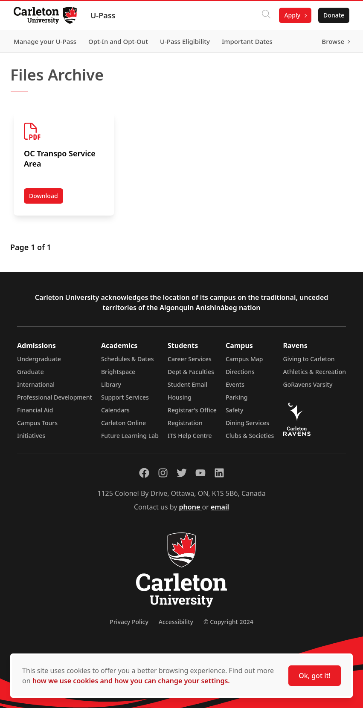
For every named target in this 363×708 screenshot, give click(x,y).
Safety (235, 410)
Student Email (187, 384)
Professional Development (54, 397)
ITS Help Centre (190, 436)
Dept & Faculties (191, 372)
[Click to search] (266, 15)
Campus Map (244, 359)
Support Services (125, 397)
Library (111, 384)
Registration (185, 423)
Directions (240, 372)
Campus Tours (37, 423)
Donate (333, 15)
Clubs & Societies (250, 436)
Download (46, 198)
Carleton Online (123, 423)
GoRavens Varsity (308, 384)
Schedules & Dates (127, 359)
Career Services (190, 359)
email (220, 507)
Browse (333, 41)
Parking (237, 397)
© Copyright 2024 (228, 622)
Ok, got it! (315, 675)
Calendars (115, 410)
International (36, 384)
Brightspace (118, 372)
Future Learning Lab (130, 436)
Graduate (30, 372)
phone (190, 507)
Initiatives (31, 436)
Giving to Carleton (309, 359)
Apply (292, 15)
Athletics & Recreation (314, 372)
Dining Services (247, 423)
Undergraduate (39, 359)
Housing (180, 397)
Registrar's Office (192, 410)
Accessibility (176, 622)
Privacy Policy (129, 622)
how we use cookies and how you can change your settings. (131, 680)
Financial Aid (35, 410)
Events (235, 384)
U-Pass (103, 15)
